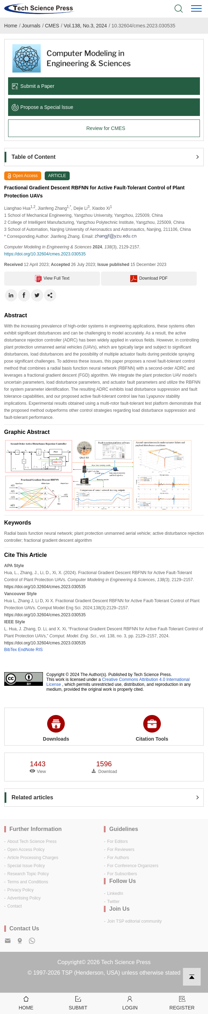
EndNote (26, 649)
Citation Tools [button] (152, 728)
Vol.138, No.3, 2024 (85, 25)
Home (10, 25)
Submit (78, 1002)
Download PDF (149, 278)
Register (182, 1002)
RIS (39, 649)
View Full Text (52, 278)
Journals (31, 25)
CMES (52, 25)
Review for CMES (105, 128)
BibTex (10, 649)
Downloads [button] (56, 728)
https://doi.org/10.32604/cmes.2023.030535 (45, 254)
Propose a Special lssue (42, 107)
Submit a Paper (33, 86)
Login (130, 1002)
